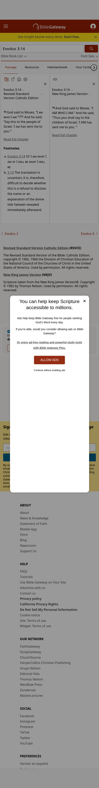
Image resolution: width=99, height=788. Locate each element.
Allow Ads (49, 360)
